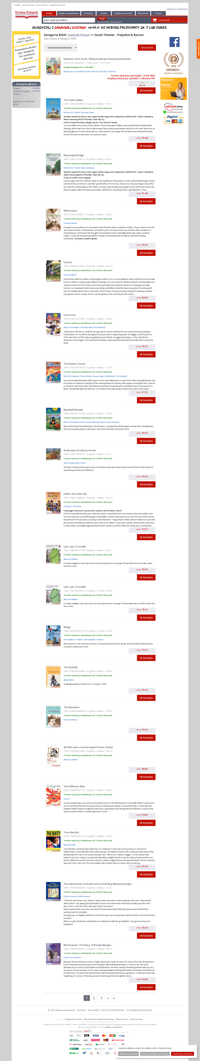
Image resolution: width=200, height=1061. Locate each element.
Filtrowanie (147, 47)
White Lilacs (70, 210)
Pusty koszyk (164, 20)
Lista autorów (136, 1019)
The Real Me (71, 667)
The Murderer (72, 707)
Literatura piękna (22, 91)
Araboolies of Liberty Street (80, 450)
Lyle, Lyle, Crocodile (75, 546)
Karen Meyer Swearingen (92, 376)
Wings (67, 627)
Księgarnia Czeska (73, 1019)
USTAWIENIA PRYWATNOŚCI (139, 1010)
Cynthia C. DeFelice (72, 506)
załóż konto (183, 9)
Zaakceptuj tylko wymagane (155, 1053)
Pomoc (158, 13)
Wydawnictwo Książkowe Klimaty (99, 1019)
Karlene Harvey (91, 71)
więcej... (17, 94)
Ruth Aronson (83, 896)
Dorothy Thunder (107, 71)
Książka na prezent (123, 13)
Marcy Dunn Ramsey (89, 422)
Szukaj (49, 13)
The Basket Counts (75, 363)
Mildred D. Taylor (72, 112)
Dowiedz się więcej (128, 1053)
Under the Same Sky (75, 493)
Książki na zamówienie (68, 13)
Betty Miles (69, 680)
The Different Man (74, 786)
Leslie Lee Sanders (72, 957)
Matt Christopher (72, 327)
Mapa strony (122, 1019)
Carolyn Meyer (70, 223)
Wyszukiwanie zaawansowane (109, 22)
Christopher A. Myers (73, 639)
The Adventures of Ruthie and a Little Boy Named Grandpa (97, 884)
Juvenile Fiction (79, 35)
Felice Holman (70, 719)
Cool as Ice (70, 315)
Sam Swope (69, 463)
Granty (103, 13)
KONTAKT (81, 1010)
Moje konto (143, 13)
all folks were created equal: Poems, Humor (88, 747)
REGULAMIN (93, 1010)
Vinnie (67, 798)
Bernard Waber (71, 559)
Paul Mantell (86, 327)
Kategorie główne (26, 84)
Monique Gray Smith (73, 71)
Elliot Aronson (70, 896)
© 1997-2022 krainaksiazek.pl (61, 1010)
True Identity (71, 832)
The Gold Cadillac (73, 100)
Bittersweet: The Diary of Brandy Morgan (87, 945)
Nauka (17, 88)
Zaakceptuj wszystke (182, 1053)
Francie (68, 262)
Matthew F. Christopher (116, 376)
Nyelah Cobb (69, 844)
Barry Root (80, 463)
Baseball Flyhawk (73, 409)
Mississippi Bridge (74, 155)
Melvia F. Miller (71, 759)
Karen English (70, 274)
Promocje (88, 13)
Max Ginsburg (87, 167)
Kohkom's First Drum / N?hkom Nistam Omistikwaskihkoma (97, 59)
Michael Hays (87, 112)
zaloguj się (171, 9)
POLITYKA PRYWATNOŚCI (112, 1010)
